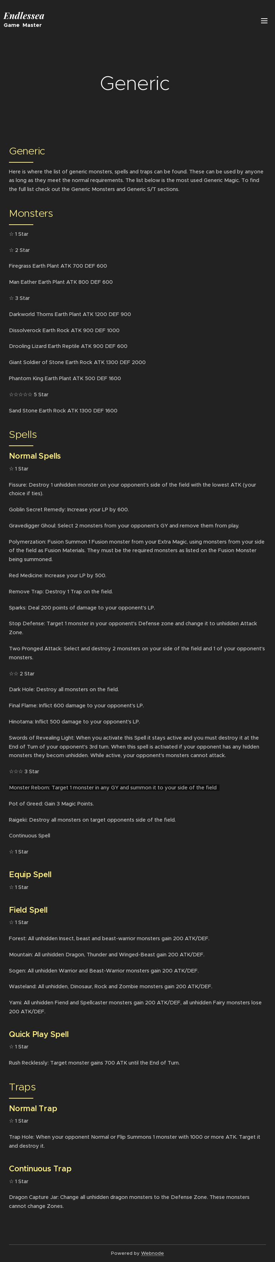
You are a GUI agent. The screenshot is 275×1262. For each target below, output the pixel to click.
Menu (264, 20)
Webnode (152, 1253)
